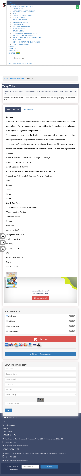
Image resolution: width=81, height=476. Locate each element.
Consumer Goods (20, 20)
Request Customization (40, 354)
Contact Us (13, 51)
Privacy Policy (7, 431)
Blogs (11, 46)
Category (12, 4)
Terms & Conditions (9, 425)
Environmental (19, 24)
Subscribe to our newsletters (12, 468)
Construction (19, 18)
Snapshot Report (14, 331)
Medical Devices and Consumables (27, 37)
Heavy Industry (19, 29)
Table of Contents (28, 109)
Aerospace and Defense (23, 6)
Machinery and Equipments (24, 35)
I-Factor (14, 53)
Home (10, 2)
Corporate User (13, 326)
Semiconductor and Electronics (26, 42)
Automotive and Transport (24, 11)
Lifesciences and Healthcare (25, 33)
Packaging (17, 40)
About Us (12, 48)
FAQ (4, 422)
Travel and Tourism (21, 44)
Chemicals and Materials (23, 15)
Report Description (13, 109)
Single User (12, 316)
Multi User (11, 321)
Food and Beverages (21, 26)
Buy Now (40, 339)
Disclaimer (6, 428)
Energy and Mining (20, 22)
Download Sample (40, 298)
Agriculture (18, 9)
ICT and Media (18, 31)
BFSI (14, 13)
